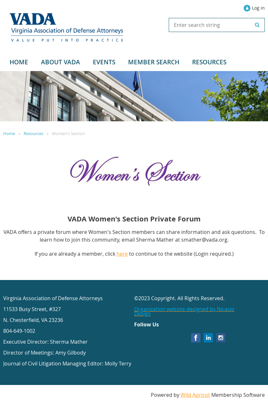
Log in (258, 8)
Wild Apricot (195, 394)
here (122, 253)
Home (9, 133)
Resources (33, 133)
